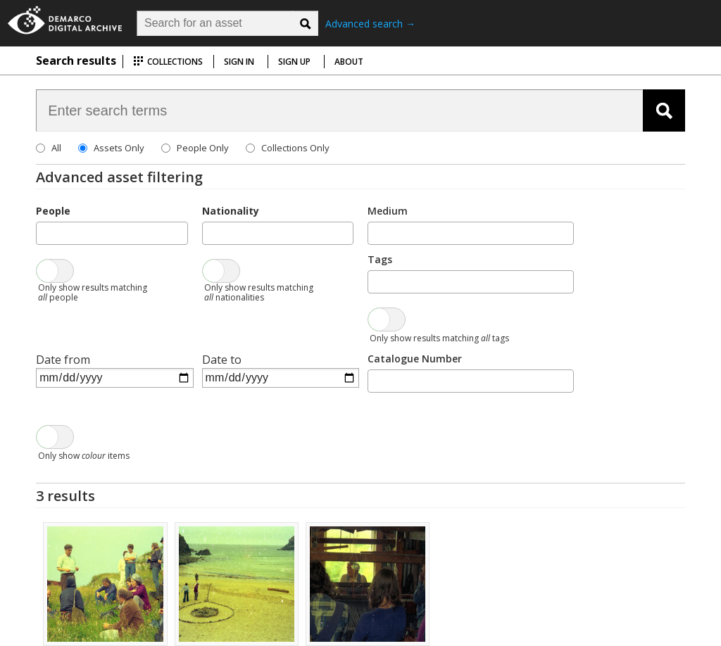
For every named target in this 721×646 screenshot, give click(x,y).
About (348, 62)
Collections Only (295, 147)
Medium (388, 210)
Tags (380, 259)
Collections (168, 62)
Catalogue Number (415, 358)
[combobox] (111, 233)
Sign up (294, 62)
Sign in (239, 62)
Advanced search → (370, 23)
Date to (222, 359)
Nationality (230, 210)
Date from (63, 359)
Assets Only (119, 147)
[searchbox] (44, 232)
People (53, 210)
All (56, 147)
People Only (203, 147)
